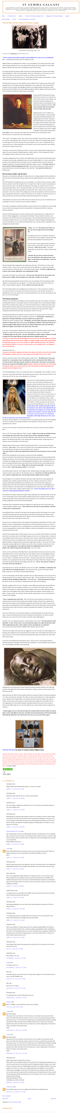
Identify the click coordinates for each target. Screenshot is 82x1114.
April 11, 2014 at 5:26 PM (15, 857)
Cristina (8, 1011)
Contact (14, 19)
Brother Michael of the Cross (13, 831)
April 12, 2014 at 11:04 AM (15, 909)
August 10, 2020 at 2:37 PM (15, 1092)
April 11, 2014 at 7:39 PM (15, 897)
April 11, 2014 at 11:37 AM (15, 809)
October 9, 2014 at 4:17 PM (16, 958)
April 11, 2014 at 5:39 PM (15, 869)
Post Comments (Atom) (15, 1102)
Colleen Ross (9, 1086)
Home (3, 16)
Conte (7, 848)
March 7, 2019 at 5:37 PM (15, 1082)
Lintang (8, 962)
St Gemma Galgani (41, 4)
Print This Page (5, 19)
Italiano (20, 16)
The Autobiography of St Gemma (27, 19)
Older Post (53, 1098)
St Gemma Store (12, 16)
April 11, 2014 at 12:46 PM (15, 827)
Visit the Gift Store (9, 750)
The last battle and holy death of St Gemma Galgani (21, 23)
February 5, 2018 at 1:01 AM (16, 997)
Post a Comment (7, 1096)
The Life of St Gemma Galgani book (34, 16)
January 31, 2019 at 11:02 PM (16, 1030)
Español (67, 16)
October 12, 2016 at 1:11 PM (16, 967)
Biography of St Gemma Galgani (54, 16)
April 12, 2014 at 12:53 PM (15, 920)
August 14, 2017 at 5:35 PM (15, 988)
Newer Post (5, 1098)
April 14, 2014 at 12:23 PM (15, 937)
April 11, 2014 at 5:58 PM (15, 886)
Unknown (8, 1002)
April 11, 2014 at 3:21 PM (15, 844)
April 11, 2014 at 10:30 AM (15, 798)
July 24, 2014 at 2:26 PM (14, 949)
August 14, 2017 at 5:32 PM (15, 979)
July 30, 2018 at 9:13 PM (14, 1007)
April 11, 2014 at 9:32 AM (15, 789)
